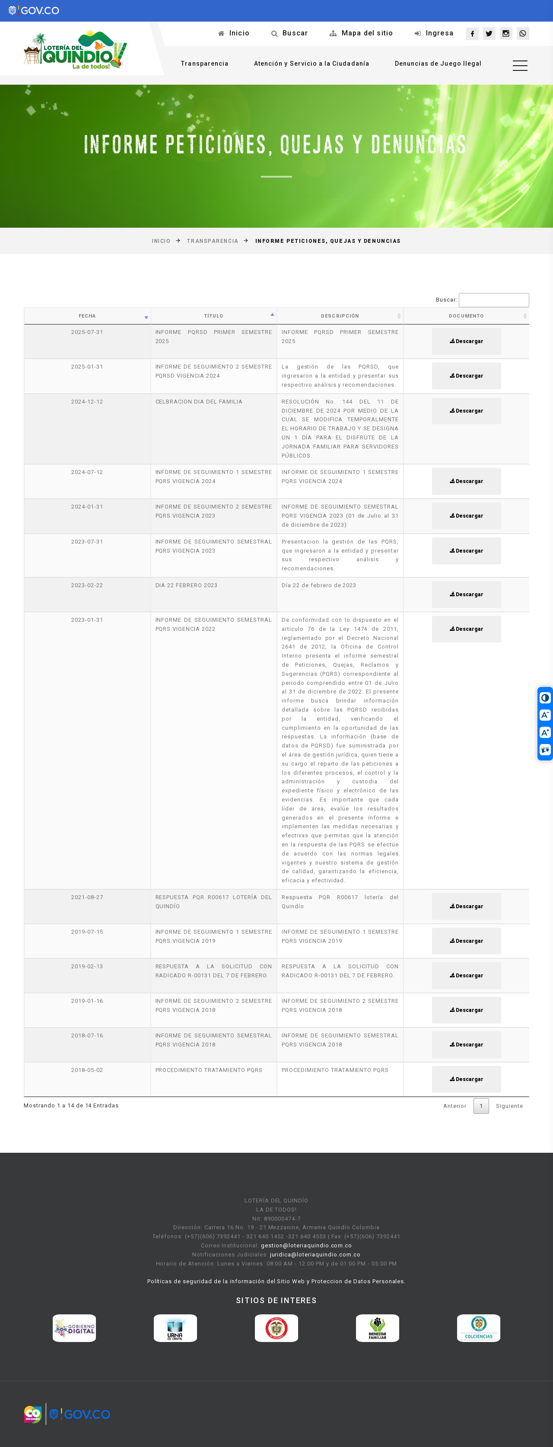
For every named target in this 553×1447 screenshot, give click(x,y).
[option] (74, 1328)
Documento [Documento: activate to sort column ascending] (466, 316)
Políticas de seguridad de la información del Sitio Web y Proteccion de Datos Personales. (276, 1281)
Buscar (295, 33)
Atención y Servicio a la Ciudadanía (311, 63)
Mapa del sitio (368, 33)
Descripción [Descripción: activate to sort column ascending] (340, 316)
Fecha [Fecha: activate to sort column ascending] (87, 316)
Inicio (239, 33)
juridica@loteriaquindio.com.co (315, 1254)
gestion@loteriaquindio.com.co (306, 1245)
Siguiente (509, 1106)
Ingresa (440, 33)
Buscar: (482, 300)
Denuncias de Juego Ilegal (438, 63)
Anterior (455, 1106)
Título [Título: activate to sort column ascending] (214, 316)
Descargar (466, 341)
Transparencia (205, 63)
